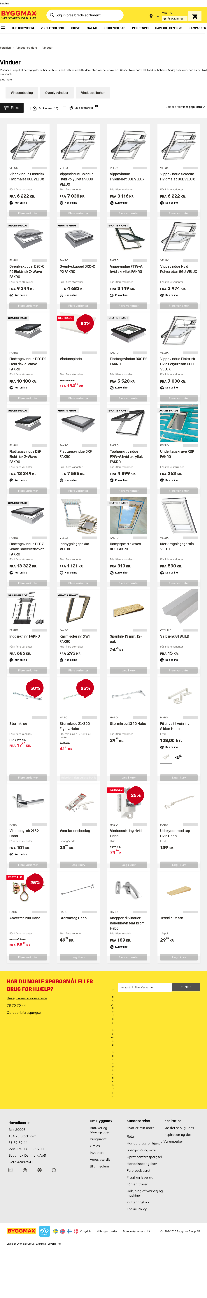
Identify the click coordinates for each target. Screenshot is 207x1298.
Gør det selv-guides (179, 1119)
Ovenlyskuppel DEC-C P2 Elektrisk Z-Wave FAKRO (27, 263)
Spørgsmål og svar (141, 1141)
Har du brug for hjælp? (144, 1134)
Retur (131, 1128)
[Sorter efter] (185, 98)
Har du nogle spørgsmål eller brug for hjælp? (50, 977)
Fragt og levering (140, 1169)
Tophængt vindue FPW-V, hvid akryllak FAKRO (126, 447)
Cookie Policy (137, 1200)
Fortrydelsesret (138, 1162)
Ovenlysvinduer (57, 84)
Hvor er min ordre (141, 1119)
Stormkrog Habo (73, 909)
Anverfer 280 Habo (24, 909)
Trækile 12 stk (171, 909)
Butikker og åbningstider (100, 1121)
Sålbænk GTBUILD (174, 627)
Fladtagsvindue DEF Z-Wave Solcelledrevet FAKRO (27, 540)
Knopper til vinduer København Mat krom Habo (127, 914)
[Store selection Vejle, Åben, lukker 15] (174, 16)
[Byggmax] (19, 15)
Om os (95, 1137)
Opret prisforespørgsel (24, 1004)
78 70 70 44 (16, 997)
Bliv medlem (99, 1157)
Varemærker (173, 1133)
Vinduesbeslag (22, 84)
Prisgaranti (98, 1130)
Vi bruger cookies (107, 1222)
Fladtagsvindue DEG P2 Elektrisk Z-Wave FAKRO (27, 355)
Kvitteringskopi (138, 1193)
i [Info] (96, 97)
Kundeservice (138, 1112)
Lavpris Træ (54, 1235)
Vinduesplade (71, 350)
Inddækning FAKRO (24, 627)
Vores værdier (101, 1151)
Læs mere (6, 71)
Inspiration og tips (178, 1126)
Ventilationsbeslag (75, 822)
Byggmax (41, 1235)
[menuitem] (3, 28)
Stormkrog (18, 715)
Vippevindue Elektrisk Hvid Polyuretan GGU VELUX (177, 355)
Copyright (86, 1222)
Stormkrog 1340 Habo (128, 715)
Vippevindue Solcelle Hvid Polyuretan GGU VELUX (77, 170)
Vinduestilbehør (93, 84)
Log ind (4, 3)
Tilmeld (186, 978)
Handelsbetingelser (142, 1155)
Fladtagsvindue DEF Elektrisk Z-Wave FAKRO (25, 447)
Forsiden (5, 39)
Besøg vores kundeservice (27, 989)
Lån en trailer (137, 1175)
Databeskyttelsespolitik (136, 1222)
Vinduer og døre (26, 39)
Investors (97, 1144)
